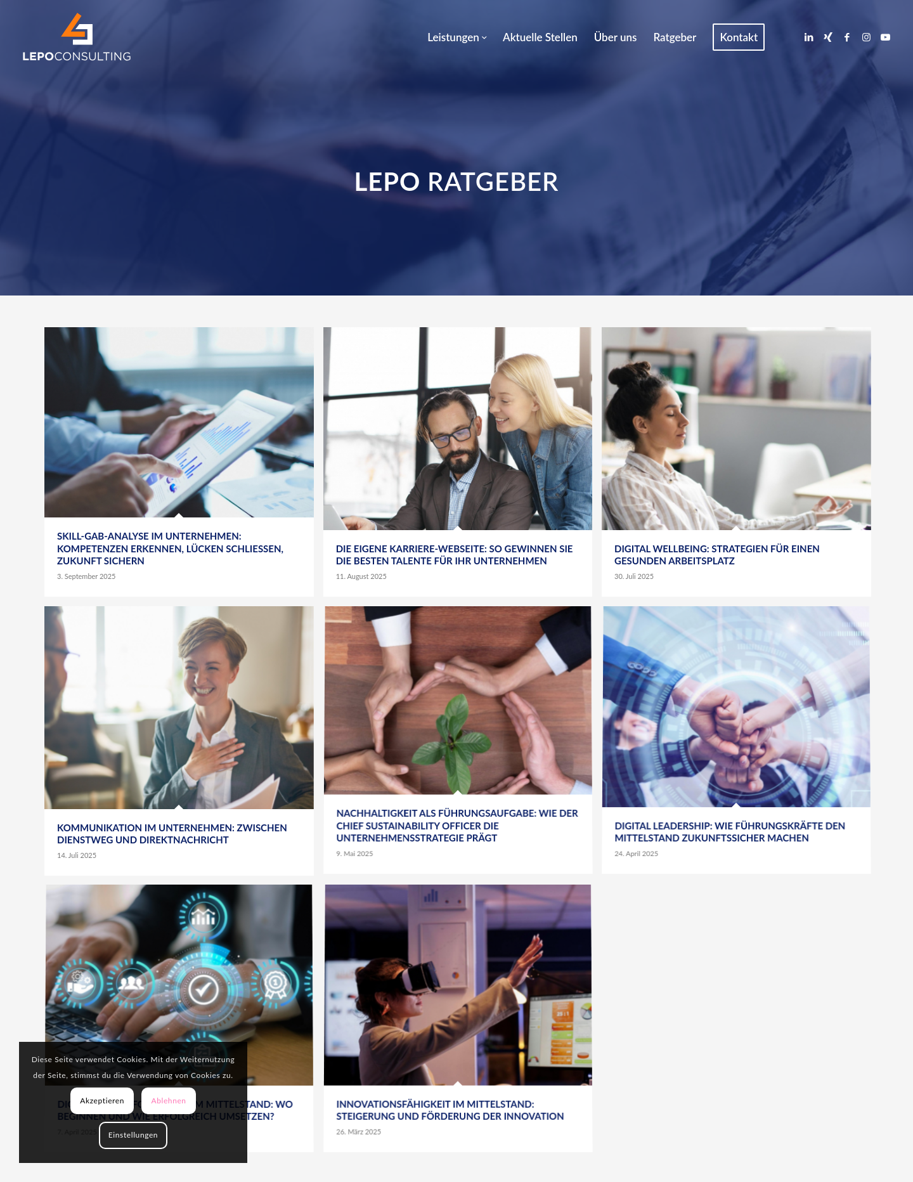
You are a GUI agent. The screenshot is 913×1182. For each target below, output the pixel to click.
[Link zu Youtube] (885, 36)
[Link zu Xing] (828, 36)
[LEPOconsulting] (76, 37)
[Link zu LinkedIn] (809, 36)
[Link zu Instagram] (866, 36)
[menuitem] (457, 37)
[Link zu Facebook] (847, 36)
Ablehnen (168, 1100)
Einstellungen (133, 1135)
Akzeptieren (102, 1100)
